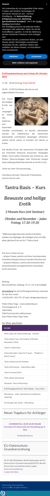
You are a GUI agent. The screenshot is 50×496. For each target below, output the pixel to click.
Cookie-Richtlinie (11, 472)
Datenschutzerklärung (13, 469)
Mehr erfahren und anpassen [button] (25, 63)
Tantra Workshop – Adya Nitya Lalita (19, 367)
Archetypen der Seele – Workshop (19, 403)
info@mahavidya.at (25, 435)
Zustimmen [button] (36, 56)
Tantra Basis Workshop (14, 378)
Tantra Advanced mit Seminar (16, 361)
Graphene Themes (20, 487)
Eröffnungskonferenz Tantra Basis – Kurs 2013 (24, 389)
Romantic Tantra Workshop (16, 383)
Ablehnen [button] (13, 56)
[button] (46, 4)
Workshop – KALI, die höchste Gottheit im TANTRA (22, 395)
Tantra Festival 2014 (12, 372)
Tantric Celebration (12, 347)
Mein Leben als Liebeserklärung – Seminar (21, 333)
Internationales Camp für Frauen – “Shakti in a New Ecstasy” (23, 354)
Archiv (7, 328)
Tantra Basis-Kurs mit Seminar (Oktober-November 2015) (21, 340)
